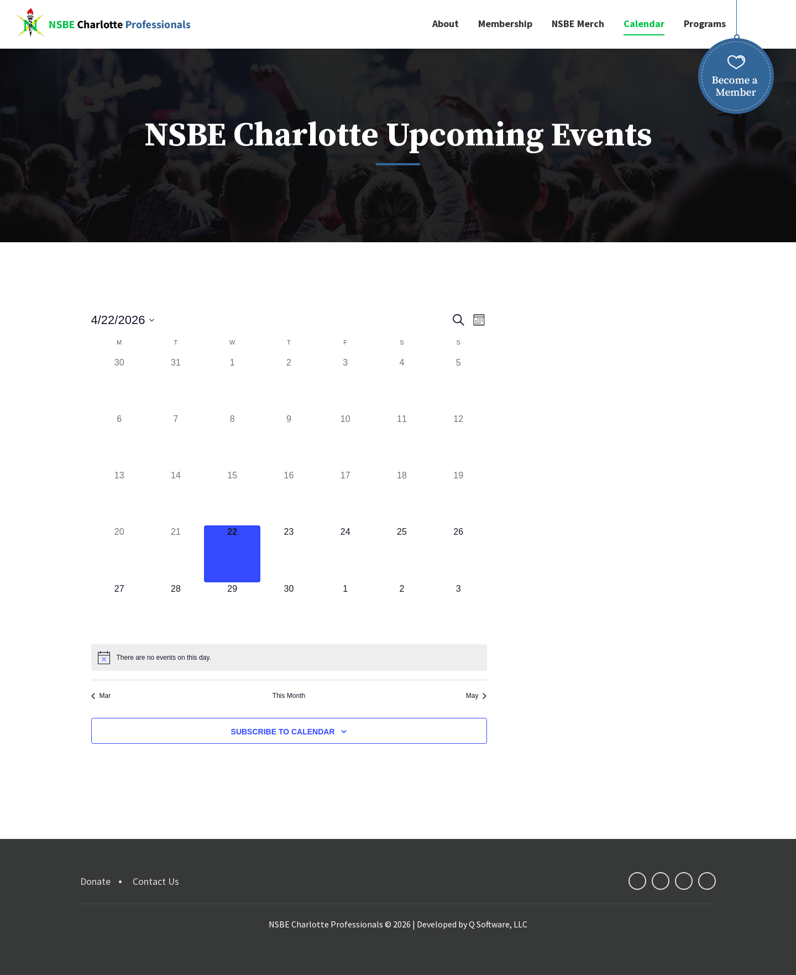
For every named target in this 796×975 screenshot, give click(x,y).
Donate (95, 881)
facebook (637, 881)
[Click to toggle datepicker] (123, 320)
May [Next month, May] (476, 696)
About (445, 23)
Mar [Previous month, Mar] (101, 696)
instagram (707, 881)
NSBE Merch (578, 23)
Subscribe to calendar (283, 731)
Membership (505, 23)
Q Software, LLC (498, 924)
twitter (660, 881)
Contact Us (156, 881)
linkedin (684, 881)
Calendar (644, 23)
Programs (705, 23)
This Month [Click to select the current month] (289, 696)
